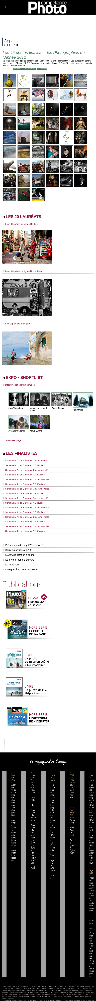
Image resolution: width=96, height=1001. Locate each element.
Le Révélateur (52, 831)
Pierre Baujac (57, 409)
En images (52, 816)
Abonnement (91, 939)
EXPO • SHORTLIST (26, 378)
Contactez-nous (13, 841)
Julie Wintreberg (16, 409)
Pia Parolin (78, 411)
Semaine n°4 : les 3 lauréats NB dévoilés (22, 494)
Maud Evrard (36, 432)
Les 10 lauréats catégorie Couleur (19, 225)
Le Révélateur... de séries (91, 822)
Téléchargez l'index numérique (13, 814)
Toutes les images (12, 441)
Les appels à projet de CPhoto (52, 804)
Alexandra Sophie (16, 432)
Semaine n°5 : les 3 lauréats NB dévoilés (22, 503)
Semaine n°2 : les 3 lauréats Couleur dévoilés (24, 471)
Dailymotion (33, 861)
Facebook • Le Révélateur (33, 812)
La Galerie (52, 824)
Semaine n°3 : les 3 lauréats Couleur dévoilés (24, 480)
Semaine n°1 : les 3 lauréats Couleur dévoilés (24, 462)
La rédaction (91, 947)
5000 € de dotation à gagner (19, 554)
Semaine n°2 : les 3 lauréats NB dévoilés (22, 476)
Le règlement (11, 563)
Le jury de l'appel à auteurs (18, 558)
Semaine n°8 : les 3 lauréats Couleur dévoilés (24, 525)
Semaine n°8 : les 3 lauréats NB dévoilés (22, 530)
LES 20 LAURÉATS (25, 217)
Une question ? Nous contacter (20, 568)
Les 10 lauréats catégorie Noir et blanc (21, 272)
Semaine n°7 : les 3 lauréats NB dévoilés (22, 521)
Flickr (33, 852)
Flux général (91, 786)
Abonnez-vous (13, 786)
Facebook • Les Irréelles (33, 824)
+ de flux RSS (91, 854)
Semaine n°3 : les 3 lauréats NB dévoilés (22, 485)
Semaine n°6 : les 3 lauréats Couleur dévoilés (24, 507)
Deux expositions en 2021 (17, 549)
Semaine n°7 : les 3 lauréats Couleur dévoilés (24, 516)
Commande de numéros (91, 930)
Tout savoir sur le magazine (52, 789)
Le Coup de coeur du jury (15, 324)
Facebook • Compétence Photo (33, 796)
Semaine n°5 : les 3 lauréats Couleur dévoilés (24, 498)
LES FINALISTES (23, 454)
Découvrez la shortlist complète (18, 386)
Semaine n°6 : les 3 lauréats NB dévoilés (22, 512)
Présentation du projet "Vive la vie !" (22, 544)
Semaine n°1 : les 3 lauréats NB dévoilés (22, 467)
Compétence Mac (72, 791)
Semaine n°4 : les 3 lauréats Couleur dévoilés (24, 489)
